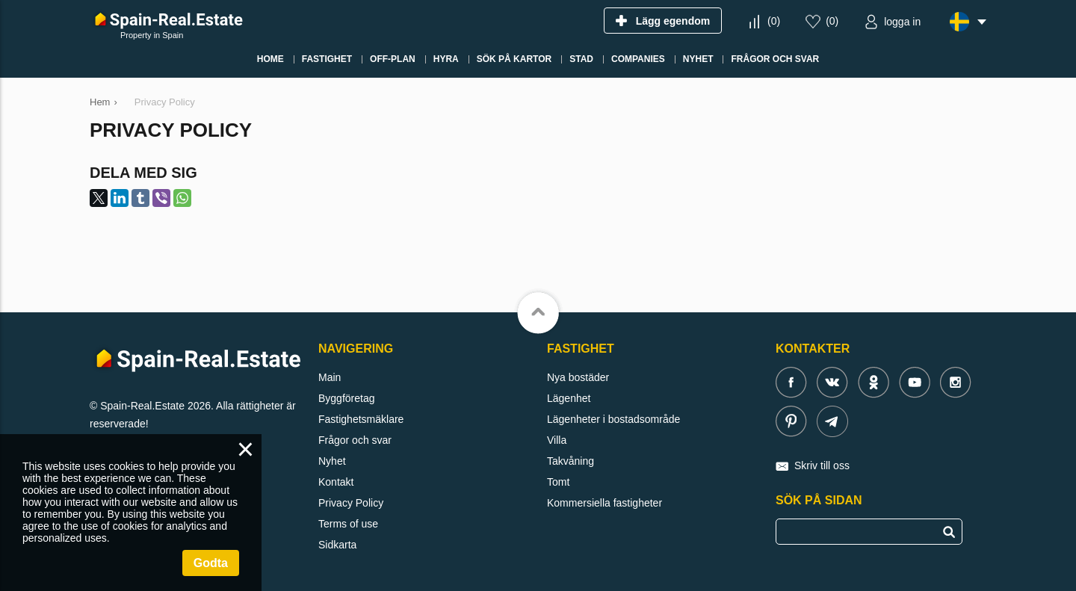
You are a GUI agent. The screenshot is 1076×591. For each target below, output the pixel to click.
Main (329, 377)
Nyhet (332, 461)
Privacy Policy (350, 503)
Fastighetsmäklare (361, 419)
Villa (556, 440)
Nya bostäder (578, 377)
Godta (211, 563)
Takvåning (570, 461)
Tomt (558, 482)
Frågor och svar (355, 440)
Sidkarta (337, 545)
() (773, 21)
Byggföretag (346, 398)
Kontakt (335, 482)
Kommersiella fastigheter (604, 503)
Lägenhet (568, 398)
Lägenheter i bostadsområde (613, 419)
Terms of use (348, 524)
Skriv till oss (822, 465)
